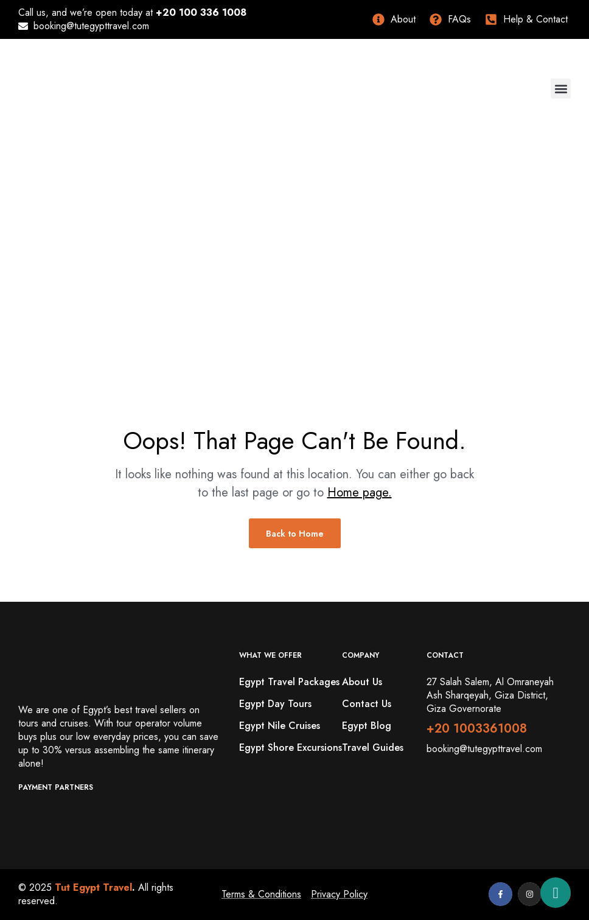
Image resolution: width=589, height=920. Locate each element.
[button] (561, 88)
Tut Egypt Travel (93, 887)
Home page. (359, 492)
